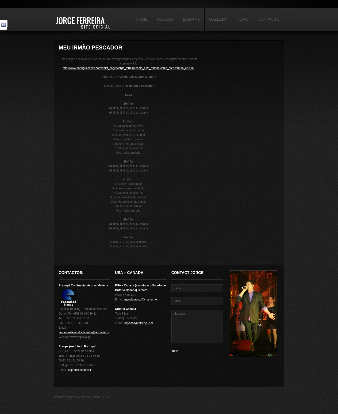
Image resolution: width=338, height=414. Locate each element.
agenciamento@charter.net (140, 299)
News (243, 19)
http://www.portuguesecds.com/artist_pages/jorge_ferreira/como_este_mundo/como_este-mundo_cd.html (128, 68)
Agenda (165, 19)
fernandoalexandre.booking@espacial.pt (84, 332)
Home (142, 19)
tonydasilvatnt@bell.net (138, 323)
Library (191, 19)
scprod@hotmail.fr (79, 370)
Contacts (268, 19)
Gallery (218, 19)
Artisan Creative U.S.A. (95, 397)
